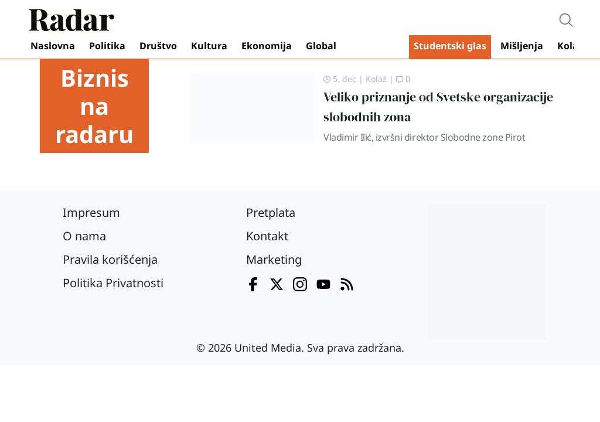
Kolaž (570, 45)
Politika (107, 45)
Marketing (274, 259)
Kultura (209, 45)
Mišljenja (521, 45)
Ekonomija (266, 45)
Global (321, 45)
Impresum (91, 212)
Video (375, 47)
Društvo (158, 45)
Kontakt (267, 236)
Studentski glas (450, 45)
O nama (84, 236)
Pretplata (270, 212)
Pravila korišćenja (110, 259)
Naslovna (52, 45)
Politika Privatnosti (113, 283)
